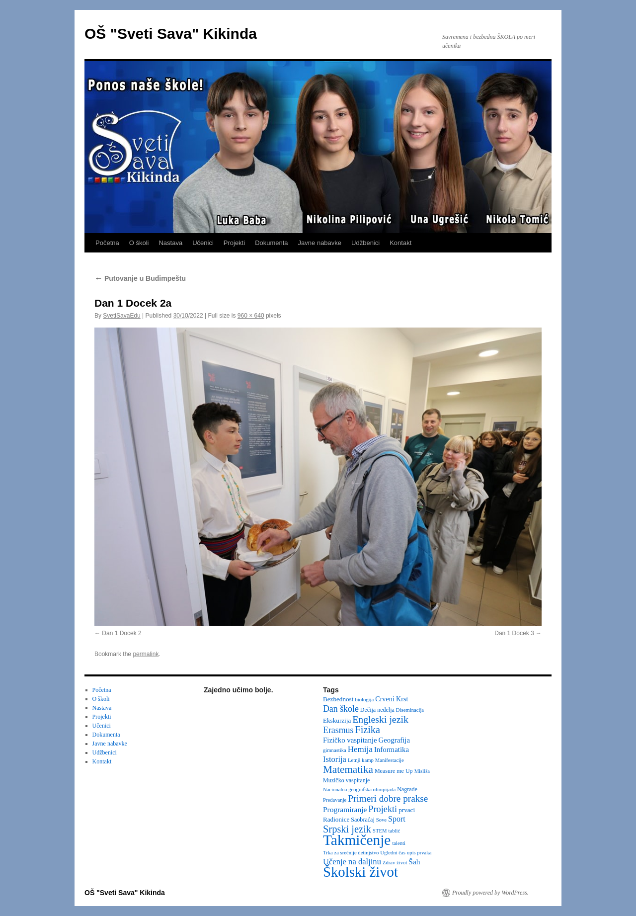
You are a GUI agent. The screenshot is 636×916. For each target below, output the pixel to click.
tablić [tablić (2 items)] (394, 830)
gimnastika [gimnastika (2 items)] (334, 750)
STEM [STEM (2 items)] (380, 830)
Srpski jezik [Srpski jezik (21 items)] (347, 829)
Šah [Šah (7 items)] (414, 861)
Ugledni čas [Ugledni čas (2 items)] (392, 852)
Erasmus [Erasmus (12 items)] (338, 730)
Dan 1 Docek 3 (514, 633)
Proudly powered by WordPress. (490, 892)
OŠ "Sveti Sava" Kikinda (170, 33)
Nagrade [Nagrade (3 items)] (407, 789)
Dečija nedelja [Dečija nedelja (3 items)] (377, 709)
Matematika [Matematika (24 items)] (348, 769)
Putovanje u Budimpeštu (140, 278)
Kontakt (400, 243)
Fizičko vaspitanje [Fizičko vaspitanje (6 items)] (350, 740)
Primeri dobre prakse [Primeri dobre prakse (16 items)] (388, 798)
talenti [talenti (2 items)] (398, 843)
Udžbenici (365, 243)
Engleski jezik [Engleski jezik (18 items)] (380, 719)
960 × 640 (251, 315)
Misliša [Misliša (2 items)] (422, 771)
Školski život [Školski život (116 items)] (360, 872)
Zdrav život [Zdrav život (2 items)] (395, 862)
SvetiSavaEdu (121, 315)
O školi (139, 243)
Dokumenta (271, 243)
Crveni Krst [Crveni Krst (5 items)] (391, 699)
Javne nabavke (319, 243)
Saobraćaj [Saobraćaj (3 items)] (362, 819)
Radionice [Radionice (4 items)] (336, 819)
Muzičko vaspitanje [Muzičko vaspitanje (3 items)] (346, 780)
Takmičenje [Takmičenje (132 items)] (357, 840)
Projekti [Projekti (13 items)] (382, 809)
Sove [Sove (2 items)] (381, 820)
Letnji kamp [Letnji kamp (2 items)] (361, 760)
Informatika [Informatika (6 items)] (391, 749)
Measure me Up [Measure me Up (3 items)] (394, 770)
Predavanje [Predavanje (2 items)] (334, 800)
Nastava (170, 243)
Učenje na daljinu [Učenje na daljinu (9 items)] (352, 861)
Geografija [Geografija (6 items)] (394, 740)
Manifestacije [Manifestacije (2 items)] (389, 760)
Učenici (203, 243)
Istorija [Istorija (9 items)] (334, 759)
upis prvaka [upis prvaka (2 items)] (419, 852)
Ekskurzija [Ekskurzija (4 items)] (337, 720)
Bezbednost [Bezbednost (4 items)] (338, 699)
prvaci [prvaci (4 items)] (406, 810)
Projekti (234, 243)
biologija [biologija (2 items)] (364, 699)
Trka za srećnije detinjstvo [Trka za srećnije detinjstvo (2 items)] (351, 852)
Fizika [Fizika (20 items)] (367, 729)
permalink (146, 654)
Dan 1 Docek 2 (121, 633)
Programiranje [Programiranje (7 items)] (345, 809)
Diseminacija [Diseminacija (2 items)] (410, 710)
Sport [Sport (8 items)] (396, 819)
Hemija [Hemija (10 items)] (360, 749)
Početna (107, 243)
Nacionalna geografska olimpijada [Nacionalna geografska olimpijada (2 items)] (359, 789)
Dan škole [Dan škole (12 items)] (341, 709)
